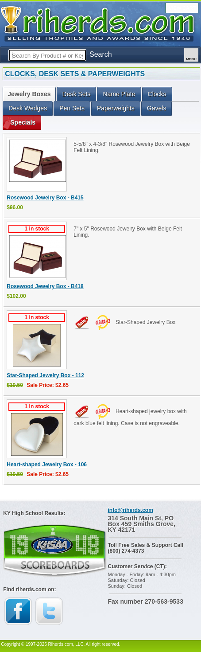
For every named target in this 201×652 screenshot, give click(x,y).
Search (100, 54)
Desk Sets (76, 94)
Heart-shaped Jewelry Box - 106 (47, 464)
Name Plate (119, 94)
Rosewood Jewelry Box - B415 (45, 198)
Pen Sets (72, 108)
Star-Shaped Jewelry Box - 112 (45, 375)
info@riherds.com (130, 510)
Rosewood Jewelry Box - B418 (45, 286)
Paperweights (116, 108)
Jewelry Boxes (29, 94)
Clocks (157, 94)
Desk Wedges (27, 108)
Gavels (156, 108)
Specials (22, 122)
